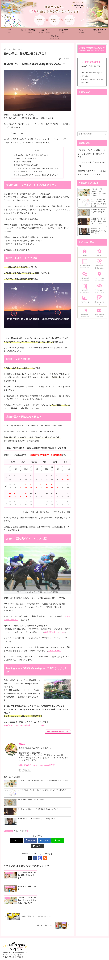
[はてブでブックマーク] (37, 840)
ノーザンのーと (54, 651)
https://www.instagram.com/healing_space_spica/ (24, 725)
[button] (64, 840)
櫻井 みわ (23, 744)
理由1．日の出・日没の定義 (26, 158)
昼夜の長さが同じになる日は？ (27, 165)
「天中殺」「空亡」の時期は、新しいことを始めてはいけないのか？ (92, 153)
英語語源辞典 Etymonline (54, 632)
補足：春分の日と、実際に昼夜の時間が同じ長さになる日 (39, 168)
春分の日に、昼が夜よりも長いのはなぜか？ (32, 155)
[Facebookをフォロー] (23, 770)
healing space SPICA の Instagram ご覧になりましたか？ (37, 175)
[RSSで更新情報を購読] (29, 770)
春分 (16, 831)
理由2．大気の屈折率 (23, 162)
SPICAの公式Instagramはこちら (58, 732)
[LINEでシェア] (51, 840)
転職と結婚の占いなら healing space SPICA (37, 765)
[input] (92, 133)
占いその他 (8, 831)
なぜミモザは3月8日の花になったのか (92, 164)
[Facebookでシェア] (23, 840)
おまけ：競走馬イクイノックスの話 (29, 172)
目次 (34, 150)
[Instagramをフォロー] (26, 770)
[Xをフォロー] (20, 770)
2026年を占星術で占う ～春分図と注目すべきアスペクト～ (92, 172)
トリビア (23, 831)
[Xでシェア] (10, 840)
